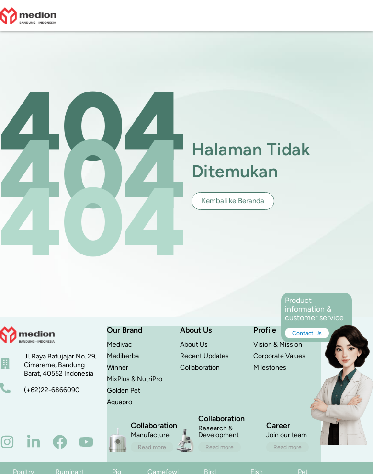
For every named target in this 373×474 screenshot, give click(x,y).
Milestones (269, 367)
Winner (117, 367)
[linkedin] (33, 442)
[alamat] (5, 363)
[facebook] (60, 442)
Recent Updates (204, 356)
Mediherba (123, 356)
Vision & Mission (277, 344)
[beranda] (27, 334)
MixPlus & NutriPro (134, 379)
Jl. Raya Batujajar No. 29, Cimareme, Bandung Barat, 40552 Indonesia (60, 365)
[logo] (28, 15)
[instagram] (7, 442)
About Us (194, 344)
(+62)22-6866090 (51, 390)
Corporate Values (279, 356)
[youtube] (86, 442)
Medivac (119, 344)
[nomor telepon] (5, 388)
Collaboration (200, 367)
